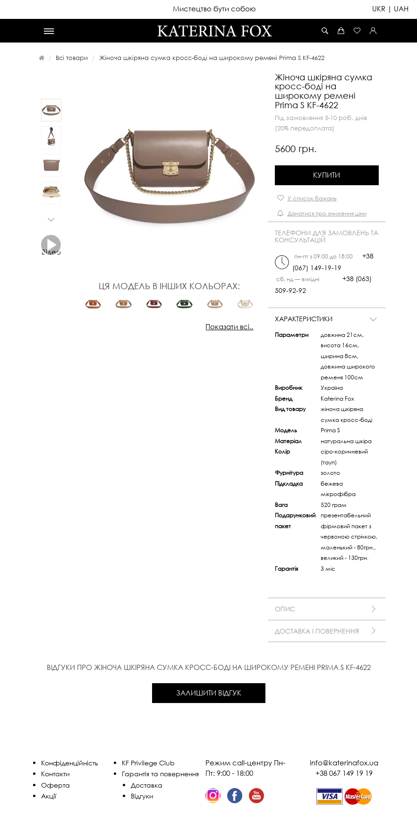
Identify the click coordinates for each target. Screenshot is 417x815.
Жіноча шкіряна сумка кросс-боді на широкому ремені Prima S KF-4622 (211, 57)
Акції (48, 796)
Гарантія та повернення (160, 774)
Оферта (55, 785)
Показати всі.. (229, 326)
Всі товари (72, 57)
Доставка (146, 785)
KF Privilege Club (148, 763)
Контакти (55, 774)
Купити (326, 175)
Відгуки (142, 796)
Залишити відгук (208, 692)
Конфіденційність (69, 763)
